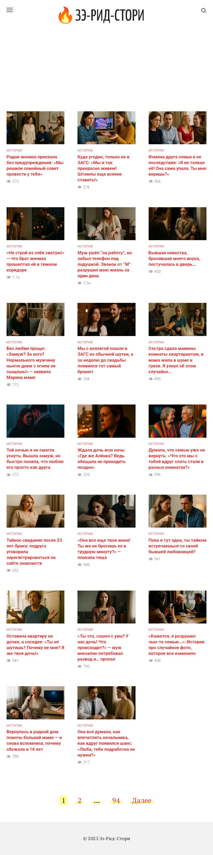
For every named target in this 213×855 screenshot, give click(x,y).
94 (116, 800)
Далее (141, 800)
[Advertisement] (106, 72)
